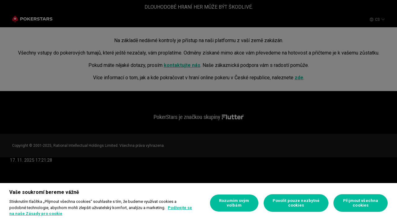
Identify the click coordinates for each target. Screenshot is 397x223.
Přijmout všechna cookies (360, 203)
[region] (198, 203)
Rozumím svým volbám (234, 203)
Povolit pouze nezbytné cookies (296, 203)
